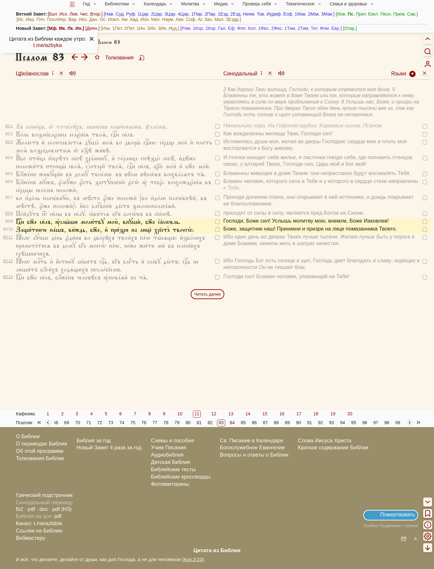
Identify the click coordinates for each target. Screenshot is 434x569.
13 (230, 413)
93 (331, 422)
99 (397, 422)
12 (213, 413)
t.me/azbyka (47, 45)
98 (386, 422)
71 (88, 422)
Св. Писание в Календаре (251, 441)
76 (144, 422)
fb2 (19, 509)
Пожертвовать (397, 515)
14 (247, 413)
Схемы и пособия (172, 441)
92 (320, 422)
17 (298, 413)
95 (353, 422)
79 (177, 422)
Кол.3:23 (193, 559)
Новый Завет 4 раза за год (108, 448)
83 (221, 422)
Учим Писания (168, 448)
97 (375, 422)
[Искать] (427, 51)
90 (298, 422)
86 (254, 422)
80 (188, 422)
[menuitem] (427, 64)
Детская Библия (170, 462)
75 (132, 422)
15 (264, 413)
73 (110, 422)
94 (342, 422)
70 (77, 422)
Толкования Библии (40, 458)
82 (210, 422)
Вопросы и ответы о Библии (254, 455)
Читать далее (207, 294)
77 (155, 422)
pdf (58, 516)
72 (99, 422)
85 (243, 422)
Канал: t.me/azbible (39, 523)
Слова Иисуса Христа (324, 441)
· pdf (30, 509)
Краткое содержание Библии (333, 448)
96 (364, 422)
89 (287, 422)
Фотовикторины (170, 484)
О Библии (28, 436)
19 (332, 413)
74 (121, 422)
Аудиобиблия (167, 455)
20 (349, 413)
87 (265, 422)
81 (199, 422)
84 (232, 422)
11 (197, 413)
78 (165, 422)
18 (316, 413)
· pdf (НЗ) (60, 509)
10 (179, 413)
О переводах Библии (41, 444)
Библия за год (93, 441)
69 (66, 422)
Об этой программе (39, 451)
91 (309, 422)
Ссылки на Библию (39, 531)
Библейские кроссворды (180, 477)
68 (55, 422)
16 (282, 413)
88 (276, 422)
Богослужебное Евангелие (252, 448)
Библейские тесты (173, 469)
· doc (42, 509)
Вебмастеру (30, 538)
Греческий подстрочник (44, 495)
